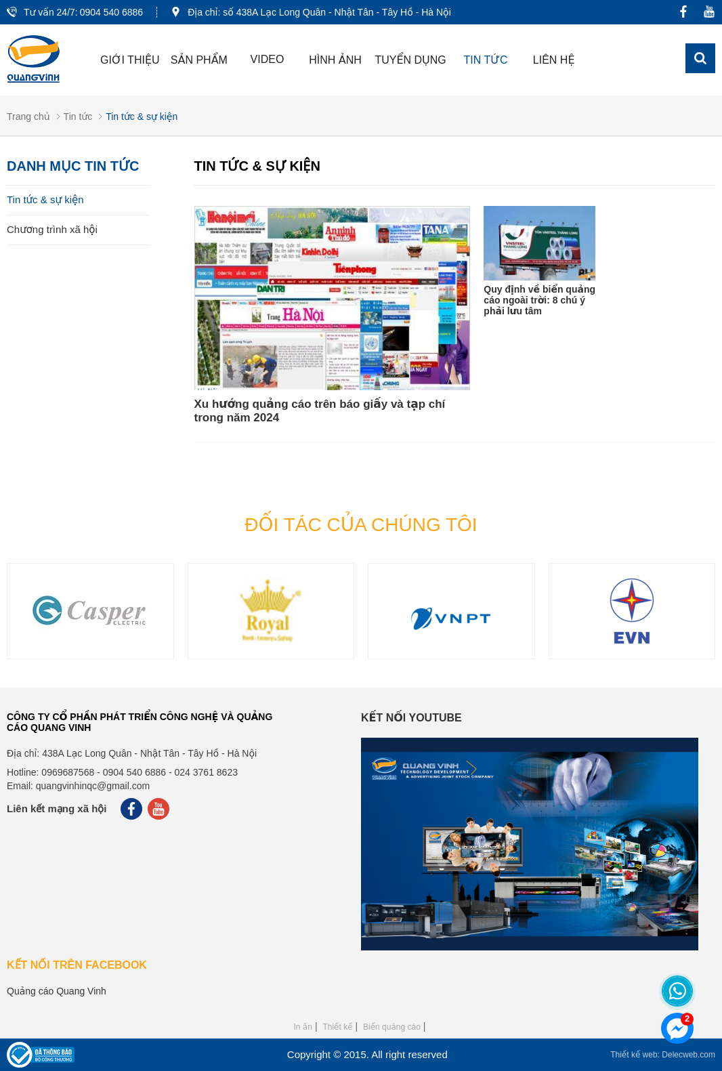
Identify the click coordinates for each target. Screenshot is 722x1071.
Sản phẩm (199, 60)
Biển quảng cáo (392, 1027)
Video (267, 59)
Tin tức (486, 60)
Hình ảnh (335, 60)
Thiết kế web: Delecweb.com (662, 1054)
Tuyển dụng (410, 60)
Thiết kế (337, 1027)
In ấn (303, 1027)
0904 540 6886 (111, 12)
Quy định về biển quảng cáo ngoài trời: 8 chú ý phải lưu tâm (539, 300)
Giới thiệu (130, 60)
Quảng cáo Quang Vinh (56, 991)
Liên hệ (554, 60)
